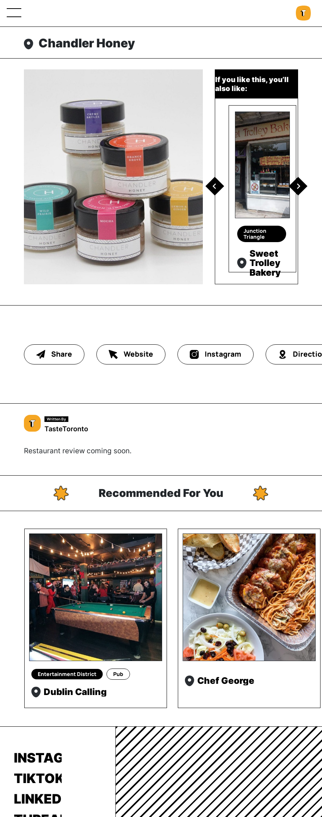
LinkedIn (38, 798)
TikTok (38, 778)
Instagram (38, 757)
